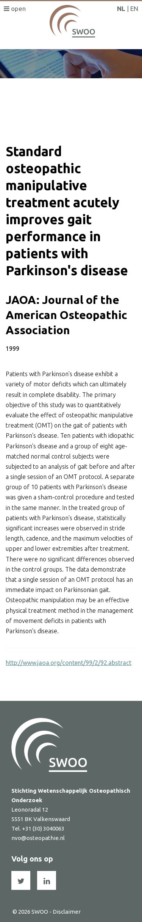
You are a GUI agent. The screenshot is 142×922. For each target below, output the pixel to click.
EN (134, 8)
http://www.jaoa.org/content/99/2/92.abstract (68, 662)
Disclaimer (67, 911)
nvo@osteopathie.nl (38, 838)
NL (121, 8)
